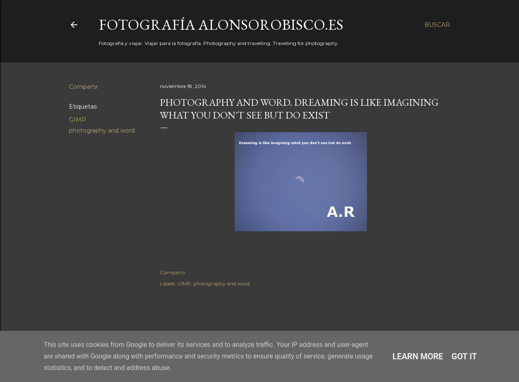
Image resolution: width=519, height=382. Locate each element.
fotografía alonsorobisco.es (221, 24)
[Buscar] (437, 25)
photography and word (102, 130)
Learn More (418, 356)
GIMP (77, 119)
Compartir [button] (83, 86)
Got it (464, 356)
